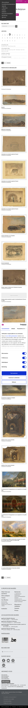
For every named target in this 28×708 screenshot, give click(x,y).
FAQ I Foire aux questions (5, 592)
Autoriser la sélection (14, 377)
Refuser (14, 382)
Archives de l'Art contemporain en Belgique (20, 599)
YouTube (8, 662)
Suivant (8, 62)
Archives (16, 597)
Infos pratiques (5, 2)
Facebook (4, 662)
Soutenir (17, 608)
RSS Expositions (5, 676)
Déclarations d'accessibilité (9, 699)
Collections (4, 8)
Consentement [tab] (5, 328)
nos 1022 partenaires (11, 336)
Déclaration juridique (7, 701)
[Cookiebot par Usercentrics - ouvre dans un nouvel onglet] (20, 325)
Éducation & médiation (7, 13)
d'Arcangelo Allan (12, 50)
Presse (16, 610)
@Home (4, 17)
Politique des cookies (8, 703)
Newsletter (6, 681)
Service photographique (20, 596)
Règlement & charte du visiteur (6, 605)
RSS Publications (5, 678)
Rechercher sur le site (3, 651)
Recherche (4, 15)
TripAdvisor (3, 667)
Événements (4, 601)
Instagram (13, 662)
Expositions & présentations (8, 4)
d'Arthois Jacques (5, 54)
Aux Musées (4, 600)
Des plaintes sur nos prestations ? (10, 697)
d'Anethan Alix (8, 45)
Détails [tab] (13, 328)
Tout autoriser (14, 373)
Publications (17, 595)
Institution (4, 11)
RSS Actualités (4, 677)
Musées (4, 9)
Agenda (4, 6)
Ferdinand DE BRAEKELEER (9, 67)
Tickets (3, 597)
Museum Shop (4, 603)
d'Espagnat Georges (12, 57)
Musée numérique (19, 601)
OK (16, 26)
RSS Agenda (4, 674)
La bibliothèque (18, 593)
